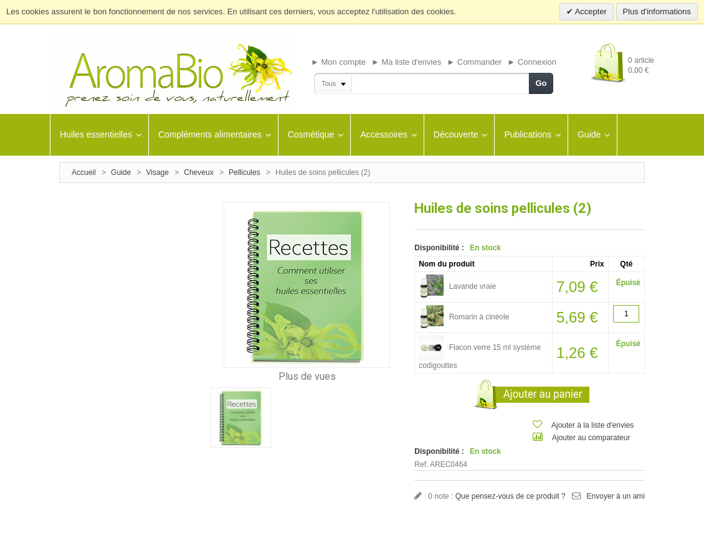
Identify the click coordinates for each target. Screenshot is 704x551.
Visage (157, 172)
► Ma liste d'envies (406, 62)
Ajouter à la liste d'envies (592, 425)
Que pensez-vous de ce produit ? (510, 496)
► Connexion (531, 62)
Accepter (590, 11)
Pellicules (244, 172)
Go (540, 83)
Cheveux (198, 172)
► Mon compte (338, 62)
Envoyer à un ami (616, 496)
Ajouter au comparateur (591, 437)
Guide (121, 172)
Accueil (84, 172)
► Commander (474, 62)
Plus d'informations (657, 11)
